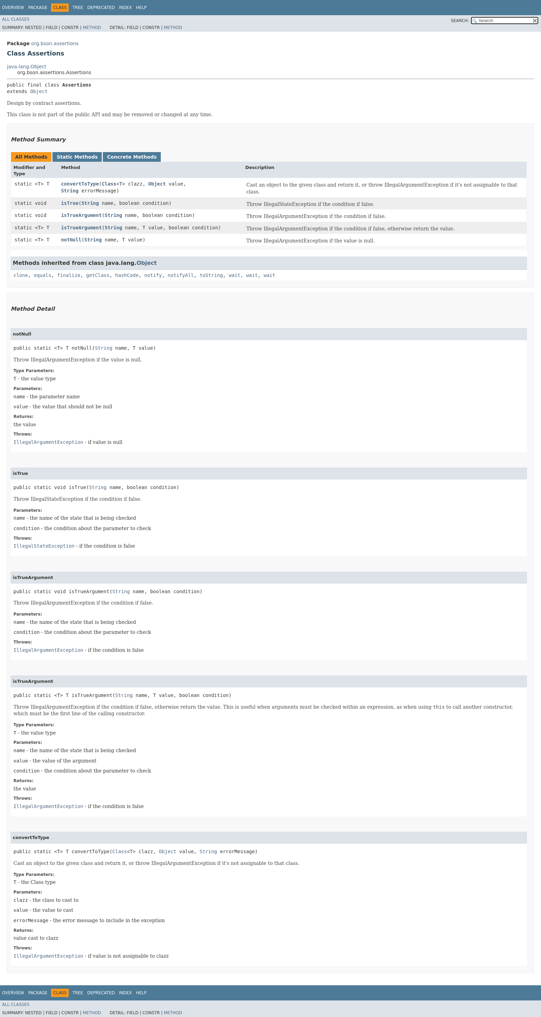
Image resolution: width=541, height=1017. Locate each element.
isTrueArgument (81, 215)
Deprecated (101, 7)
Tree (77, 7)
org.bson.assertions (54, 43)
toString (211, 275)
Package (37, 7)
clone (20, 275)
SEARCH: (460, 20)
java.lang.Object (26, 66)
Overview (13, 7)
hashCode (126, 275)
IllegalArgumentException (48, 442)
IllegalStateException (44, 546)
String (70, 190)
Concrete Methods (132, 157)
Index (125, 7)
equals (42, 275)
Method (92, 27)
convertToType (80, 184)
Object (39, 91)
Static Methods (77, 157)
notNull (71, 239)
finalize (68, 275)
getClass (97, 275)
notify (153, 275)
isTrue (70, 203)
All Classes (15, 19)
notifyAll (181, 275)
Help (141, 7)
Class (109, 184)
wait (234, 275)
